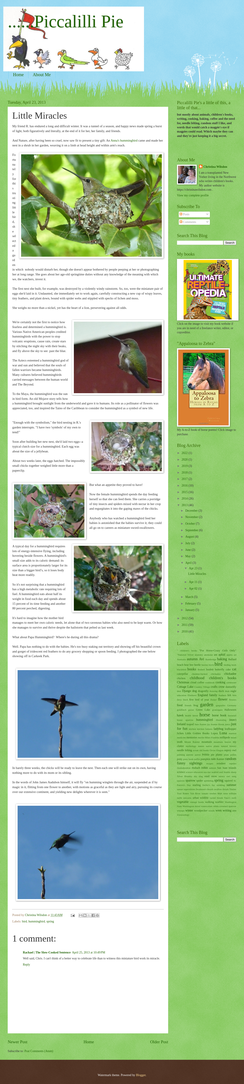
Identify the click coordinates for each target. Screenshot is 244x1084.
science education (194, 772)
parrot (197, 754)
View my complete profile (193, 195)
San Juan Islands (226, 767)
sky (195, 776)
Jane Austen (200, 724)
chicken (181, 678)
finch (185, 699)
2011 (185, 625)
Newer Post (17, 1042)
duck (221, 691)
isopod (190, 724)
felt (229, 695)
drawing (214, 691)
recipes (209, 763)
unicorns (187, 797)
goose (191, 709)
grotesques (217, 709)
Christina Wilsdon (215, 166)
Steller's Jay (208, 785)
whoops (180, 810)
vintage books (197, 802)
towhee (213, 793)
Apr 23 (193, 568)
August (190, 536)
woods (211, 810)
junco (227, 724)
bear (186, 664)
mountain (207, 741)
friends (188, 705)
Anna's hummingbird (124, 140)
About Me (42, 74)
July (188, 543)
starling (197, 785)
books (192, 669)
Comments (188, 222)
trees (225, 793)
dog (194, 691)
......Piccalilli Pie (66, 21)
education (181, 695)
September (192, 530)
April (189, 562)
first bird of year (199, 699)
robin (204, 767)
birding (227, 665)
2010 (185, 631)
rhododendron (184, 768)
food (179, 705)
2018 (185, 472)
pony (179, 759)
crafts (214, 686)
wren (219, 810)
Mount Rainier (192, 742)
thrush (225, 789)
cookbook (210, 682)
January (190, 610)
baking (222, 659)
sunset (180, 789)
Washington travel (191, 806)
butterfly (219, 669)
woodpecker (201, 810)
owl (234, 750)
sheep (233, 772)
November (192, 517)
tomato (205, 793)
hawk (180, 715)
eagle (233, 691)
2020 (185, 459)
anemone (208, 654)
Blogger (141, 1075)
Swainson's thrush (204, 789)
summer (231, 785)
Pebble (205, 754)
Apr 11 (193, 582)
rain (213, 759)
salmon (212, 768)
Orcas (212, 750)
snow (214, 776)
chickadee (230, 673)
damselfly (231, 686)
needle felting (184, 750)
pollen (233, 754)
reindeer (221, 763)
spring (50, 921)
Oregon (219, 750)
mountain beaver (222, 742)
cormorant (231, 682)
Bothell (201, 669)
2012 (185, 618)
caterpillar (182, 673)
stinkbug (221, 785)
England (203, 695)
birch (211, 665)
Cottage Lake (185, 686)
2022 (185, 453)
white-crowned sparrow (224, 806)
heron (195, 715)
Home (18, 74)
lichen (180, 733)
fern (234, 695)
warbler (219, 802)
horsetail (232, 715)
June (188, 549)
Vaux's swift (230, 797)
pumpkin (205, 759)
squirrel (228, 780)
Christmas (183, 682)
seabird (215, 772)
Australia (181, 659)
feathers (222, 695)
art (235, 654)
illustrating (221, 720)
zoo (234, 810)
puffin (197, 759)
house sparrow (185, 720)
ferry (179, 699)
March (189, 597)
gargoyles (220, 705)
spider (199, 780)
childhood (197, 678)
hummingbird (36, 921)
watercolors (206, 806)
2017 (185, 479)
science (181, 772)
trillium (232, 793)
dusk (227, 691)
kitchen (192, 729)
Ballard (232, 659)
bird (24, 921)
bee (191, 664)
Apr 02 (193, 588)
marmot (232, 733)
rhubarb (196, 767)
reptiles (232, 763)
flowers (232, 699)
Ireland (181, 724)
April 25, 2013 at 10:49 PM (88, 952)
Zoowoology (183, 814)
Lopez (214, 733)
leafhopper (230, 728)
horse (205, 714)
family (213, 695)
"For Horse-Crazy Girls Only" (217, 650)
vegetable (183, 802)
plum (226, 754)
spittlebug (208, 780)
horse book (219, 715)
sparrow (190, 780)
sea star (207, 772)
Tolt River (195, 793)
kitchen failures (204, 729)
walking (209, 802)
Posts (184, 214)
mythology (191, 746)
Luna (223, 733)
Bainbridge (210, 659)
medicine (181, 737)
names (201, 746)
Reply (26, 964)
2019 (185, 466)
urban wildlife (200, 797)
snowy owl (224, 776)
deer (179, 691)
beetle (197, 664)
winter (189, 810)
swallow (218, 789)
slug (201, 776)
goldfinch (181, 709)
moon (233, 737)
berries (205, 665)
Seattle (227, 772)
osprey (227, 750)
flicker (213, 699)
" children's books (187, 650)
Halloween (230, 709)
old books (204, 750)
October (190, 523)
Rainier (221, 759)
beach (180, 664)
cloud (193, 682)
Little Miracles (197, 573)
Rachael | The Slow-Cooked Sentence (47, 952)
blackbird (181, 669)
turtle (179, 797)
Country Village (202, 687)
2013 (185, 505)
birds (233, 665)
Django (186, 691)
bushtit (210, 669)
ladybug (218, 728)
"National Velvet (185, 654)
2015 (185, 492)
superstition (189, 789)
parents (189, 754)
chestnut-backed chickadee (206, 674)
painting (181, 754)
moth (180, 741)
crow (222, 686)
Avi (201, 659)
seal (221, 772)
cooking (220, 682)
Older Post (159, 1042)
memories (191, 737)
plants (219, 754)
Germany (231, 705)
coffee (200, 682)
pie (212, 754)
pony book (188, 759)
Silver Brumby (184, 776)
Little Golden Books (197, 733)
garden (206, 704)
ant (215, 654)
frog (195, 705)
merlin (201, 737)
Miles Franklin (212, 737)
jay (208, 724)
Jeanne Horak (217, 724)
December (191, 510)
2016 (185, 485)
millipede (225, 737)
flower (223, 699)
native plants (212, 746)
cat (234, 669)
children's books (222, 678)
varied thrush (216, 797)
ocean (195, 750)
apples (229, 654)
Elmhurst (192, 695)
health (188, 715)
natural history (228, 746)
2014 (185, 498)
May (188, 556)
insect (232, 719)
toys (220, 793)
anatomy (199, 654)
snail (206, 776)
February (191, 603)
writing (227, 810)
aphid (222, 654)
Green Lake (203, 709)
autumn (192, 659)
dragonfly (203, 691)
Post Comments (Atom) (38, 1051)
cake (228, 669)
